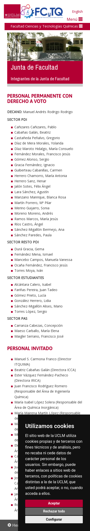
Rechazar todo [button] (54, 511)
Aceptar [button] (54, 503)
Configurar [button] (54, 519)
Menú (75, 19)
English (77, 11)
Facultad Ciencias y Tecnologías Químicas (47, 26)
